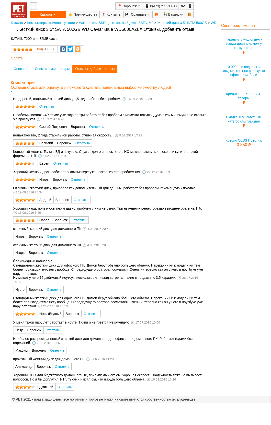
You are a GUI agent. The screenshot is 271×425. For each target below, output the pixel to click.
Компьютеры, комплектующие (51, 23)
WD (213, 23)
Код (40, 49)
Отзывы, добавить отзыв (95, 69)
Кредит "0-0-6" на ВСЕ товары (243, 96)
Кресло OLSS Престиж (244, 140)
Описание (21, 69)
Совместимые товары (52, 69)
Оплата (17, 58)
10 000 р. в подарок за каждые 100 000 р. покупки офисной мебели (244, 71)
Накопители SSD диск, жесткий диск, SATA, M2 (116, 23)
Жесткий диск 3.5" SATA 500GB (182, 23)
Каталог (17, 23)
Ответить (46, 106)
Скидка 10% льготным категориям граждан (243, 119)
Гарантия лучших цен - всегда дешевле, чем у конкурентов (244, 43)
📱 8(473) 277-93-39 (161, 6)
